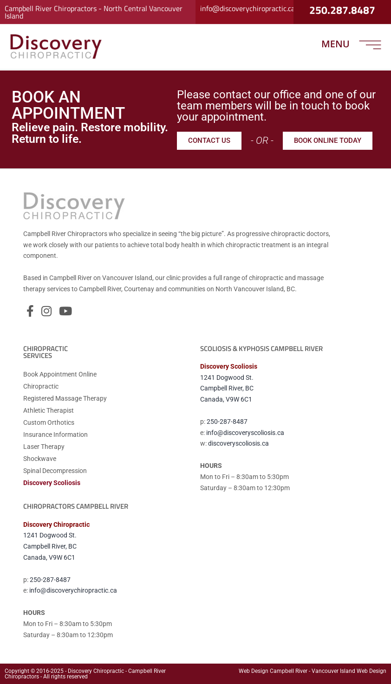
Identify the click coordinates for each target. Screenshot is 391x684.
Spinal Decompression (55, 470)
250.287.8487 (342, 8)
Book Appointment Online (60, 374)
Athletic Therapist (48, 410)
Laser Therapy (44, 446)
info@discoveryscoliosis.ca (245, 432)
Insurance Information (55, 434)
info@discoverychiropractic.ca (247, 6)
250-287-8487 (227, 421)
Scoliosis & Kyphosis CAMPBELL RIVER (261, 348)
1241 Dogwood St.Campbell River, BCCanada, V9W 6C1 (227, 388)
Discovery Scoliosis (51, 482)
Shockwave (39, 458)
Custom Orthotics (48, 422)
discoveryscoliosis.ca (238, 443)
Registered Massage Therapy (65, 398)
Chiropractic (41, 386)
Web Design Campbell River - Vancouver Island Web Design (312, 671)
